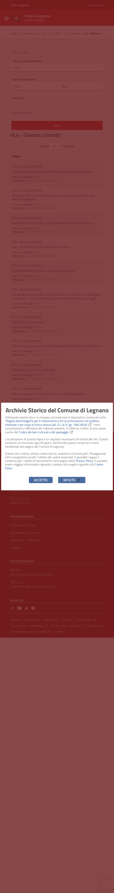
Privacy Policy (84, 460)
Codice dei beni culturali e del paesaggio (46, 432)
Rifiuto (71, 480)
